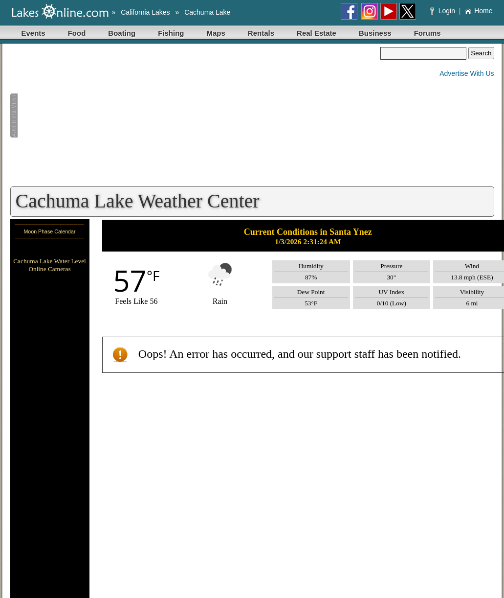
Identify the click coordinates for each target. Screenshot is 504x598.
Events (33, 33)
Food (77, 33)
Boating (121, 33)
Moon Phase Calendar (49, 231)
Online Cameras (49, 269)
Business (375, 33)
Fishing (171, 33)
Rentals (261, 33)
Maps (216, 33)
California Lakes (145, 12)
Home (478, 11)
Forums (427, 33)
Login (443, 11)
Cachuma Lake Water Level (49, 261)
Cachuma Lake (207, 12)
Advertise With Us (466, 73)
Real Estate (316, 33)
